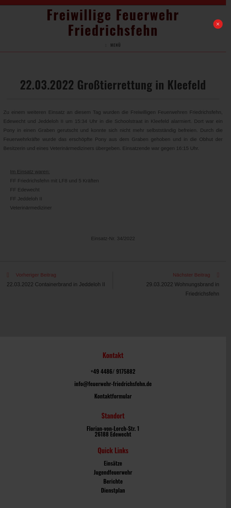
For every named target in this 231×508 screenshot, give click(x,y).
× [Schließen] (218, 24)
